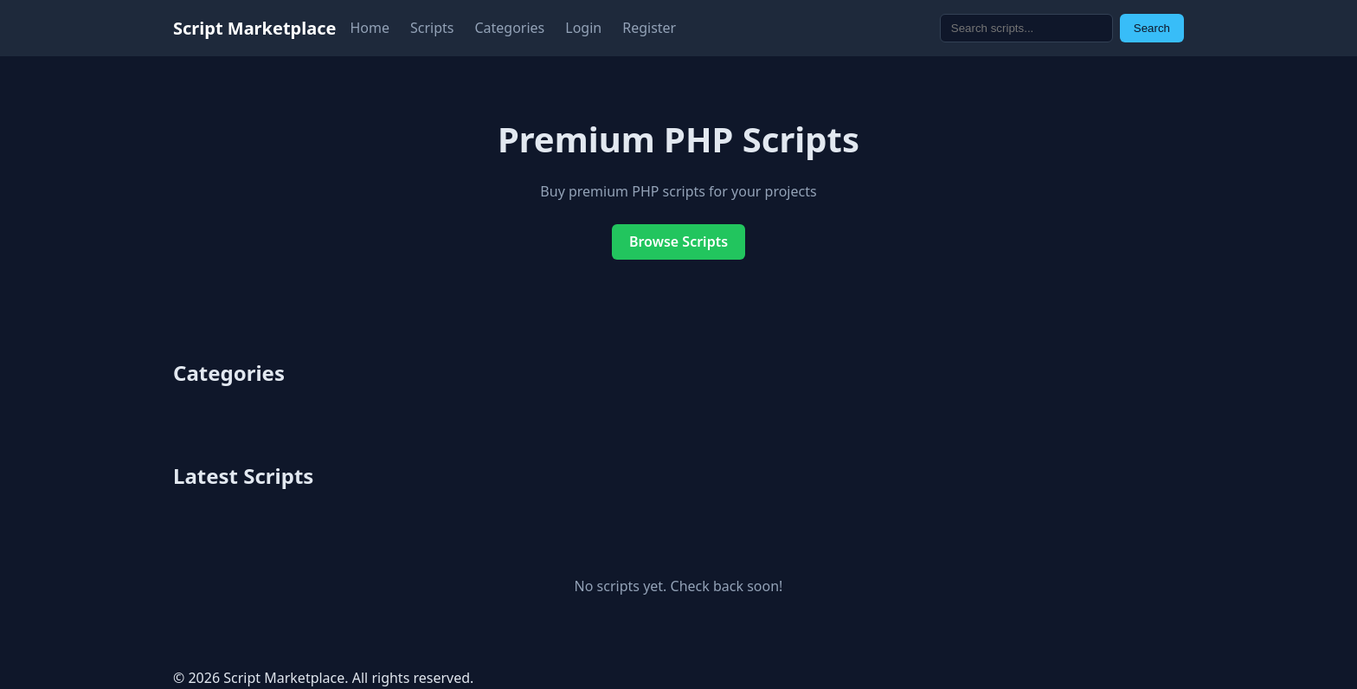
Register (649, 27)
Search (1152, 28)
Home (369, 27)
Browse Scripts (678, 241)
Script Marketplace (254, 28)
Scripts (431, 27)
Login (583, 27)
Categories (509, 27)
